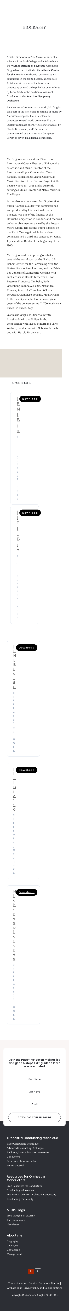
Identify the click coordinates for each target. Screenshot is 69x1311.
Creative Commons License (44, 1283)
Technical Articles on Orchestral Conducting (31, 1194)
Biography (12, 1241)
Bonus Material (15, 1165)
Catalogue (12, 1245)
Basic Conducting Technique (23, 1143)
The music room (16, 1220)
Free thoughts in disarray (21, 1215)
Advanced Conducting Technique (25, 1148)
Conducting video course (21, 1190)
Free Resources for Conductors (24, 1185)
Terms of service (17, 1283)
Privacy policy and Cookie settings (43, 1287)
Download (30, 399)
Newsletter (13, 1224)
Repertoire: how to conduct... (23, 1161)
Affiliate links (14, 1287)
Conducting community (20, 1199)
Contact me (13, 1249)
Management (14, 1254)
